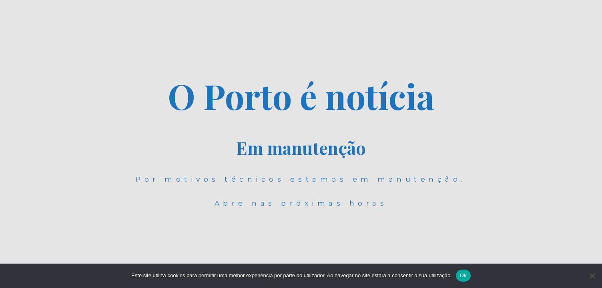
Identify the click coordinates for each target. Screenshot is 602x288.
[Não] (592, 276)
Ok (463, 275)
